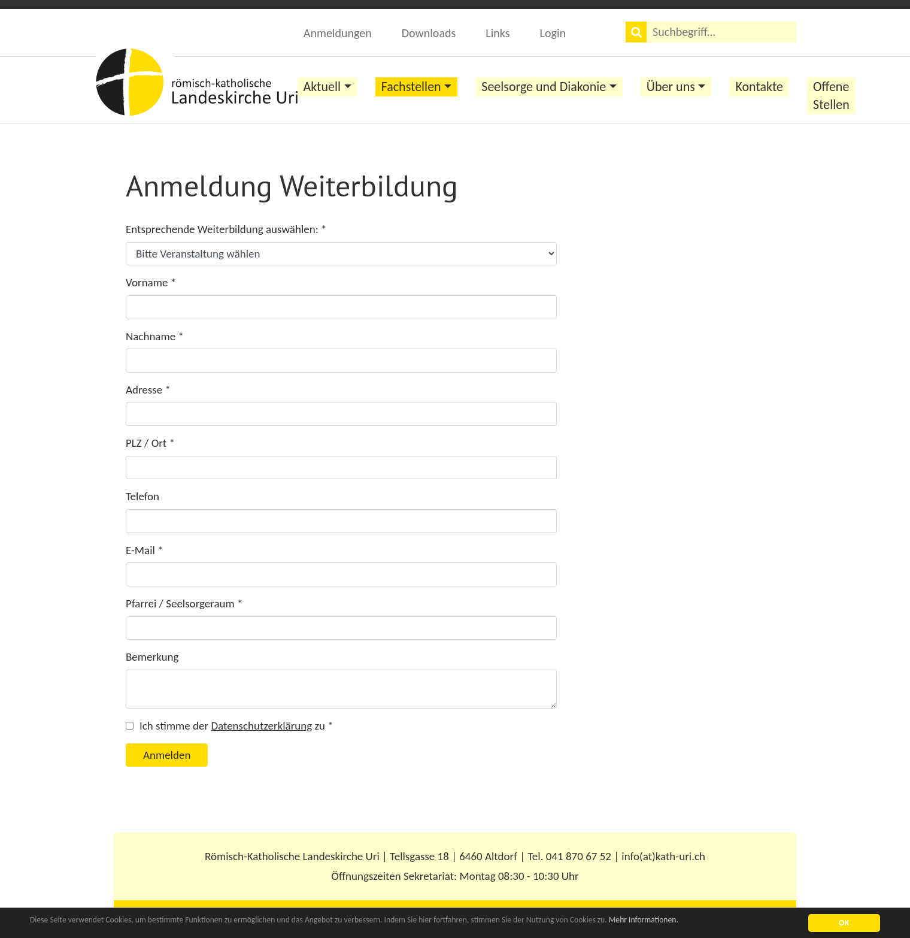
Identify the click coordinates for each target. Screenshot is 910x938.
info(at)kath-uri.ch (663, 856)
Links (497, 33)
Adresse (148, 390)
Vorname (151, 282)
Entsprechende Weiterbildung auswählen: (226, 229)
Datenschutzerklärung (261, 726)
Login (553, 33)
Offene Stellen (831, 95)
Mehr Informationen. (643, 920)
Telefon (142, 496)
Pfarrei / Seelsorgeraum (184, 603)
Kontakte (759, 86)
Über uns (671, 86)
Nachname (155, 336)
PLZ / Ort (150, 443)
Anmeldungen (338, 33)
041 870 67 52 (578, 856)
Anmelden (166, 755)
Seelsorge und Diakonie (543, 86)
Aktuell (322, 86)
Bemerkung (152, 657)
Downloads (429, 33)
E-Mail (144, 550)
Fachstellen (411, 86)
